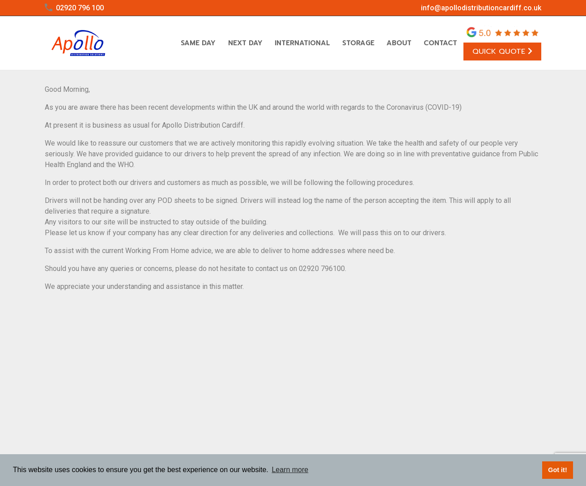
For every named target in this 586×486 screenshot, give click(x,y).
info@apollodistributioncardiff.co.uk (481, 8)
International (302, 43)
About (399, 43)
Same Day (198, 43)
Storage (358, 43)
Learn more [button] (290, 469)
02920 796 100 (80, 8)
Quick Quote (502, 51)
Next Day (245, 43)
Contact (440, 43)
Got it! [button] (557, 469)
